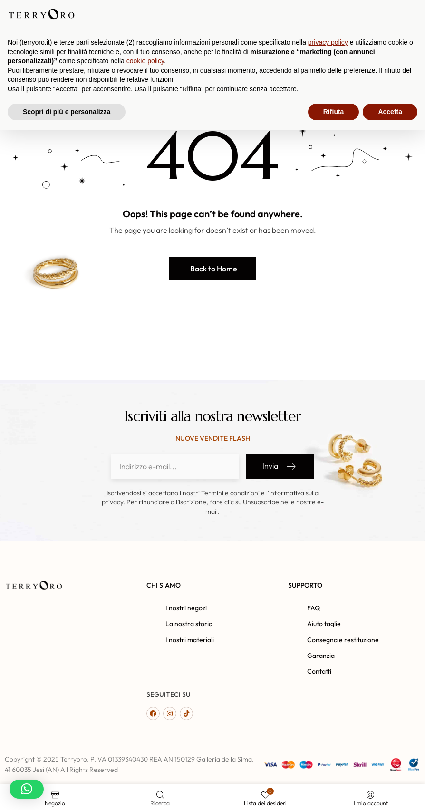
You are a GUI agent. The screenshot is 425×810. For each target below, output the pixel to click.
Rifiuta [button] (333, 791)
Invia (279, 466)
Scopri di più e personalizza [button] (66, 791)
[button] (212, 268)
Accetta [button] (390, 791)
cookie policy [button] (145, 741)
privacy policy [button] (328, 722)
